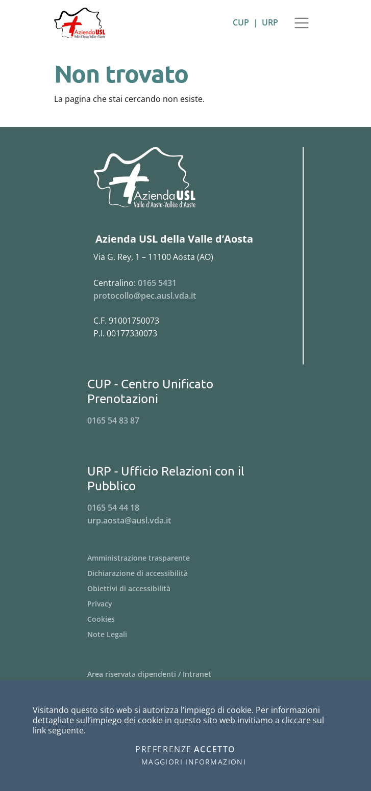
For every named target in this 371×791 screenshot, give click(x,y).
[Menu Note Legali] (185, 634)
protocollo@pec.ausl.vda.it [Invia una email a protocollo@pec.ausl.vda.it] (144, 295)
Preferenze (163, 750)
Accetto (215, 750)
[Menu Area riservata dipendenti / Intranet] (185, 674)
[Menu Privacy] (185, 604)
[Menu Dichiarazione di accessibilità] (185, 573)
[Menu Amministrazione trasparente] (185, 558)
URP (270, 22)
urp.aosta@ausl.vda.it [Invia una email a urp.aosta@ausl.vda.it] (129, 520)
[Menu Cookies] (185, 619)
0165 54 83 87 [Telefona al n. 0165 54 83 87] (113, 420)
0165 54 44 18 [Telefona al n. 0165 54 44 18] (113, 507)
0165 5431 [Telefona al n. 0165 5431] (157, 282)
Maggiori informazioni (193, 762)
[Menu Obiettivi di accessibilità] (185, 588)
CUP (241, 22)
